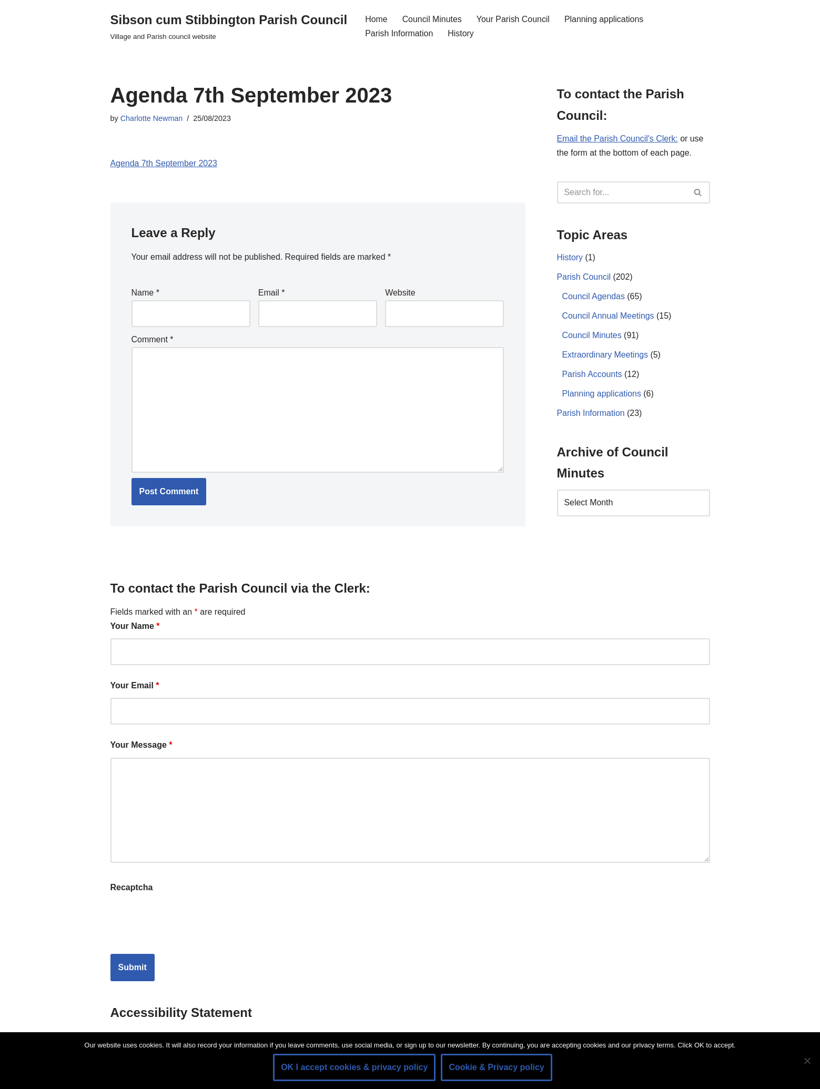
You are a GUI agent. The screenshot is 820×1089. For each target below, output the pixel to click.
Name (145, 292)
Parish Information (399, 33)
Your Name (135, 626)
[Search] (621, 192)
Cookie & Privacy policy (496, 1067)
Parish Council (584, 277)
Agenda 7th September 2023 (164, 163)
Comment (152, 339)
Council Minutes (432, 19)
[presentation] (190, 920)
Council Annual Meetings (608, 317)
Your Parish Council (514, 19)
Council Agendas (593, 297)
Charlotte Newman (151, 118)
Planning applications (605, 19)
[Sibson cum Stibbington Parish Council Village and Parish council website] (229, 26)
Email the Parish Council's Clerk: (618, 139)
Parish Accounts (592, 375)
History (461, 33)
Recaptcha (131, 887)
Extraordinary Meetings (605, 356)
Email (271, 292)
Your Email (134, 685)
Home (376, 19)
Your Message (141, 745)
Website (400, 292)
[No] (807, 1060)
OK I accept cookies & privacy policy (354, 1067)
